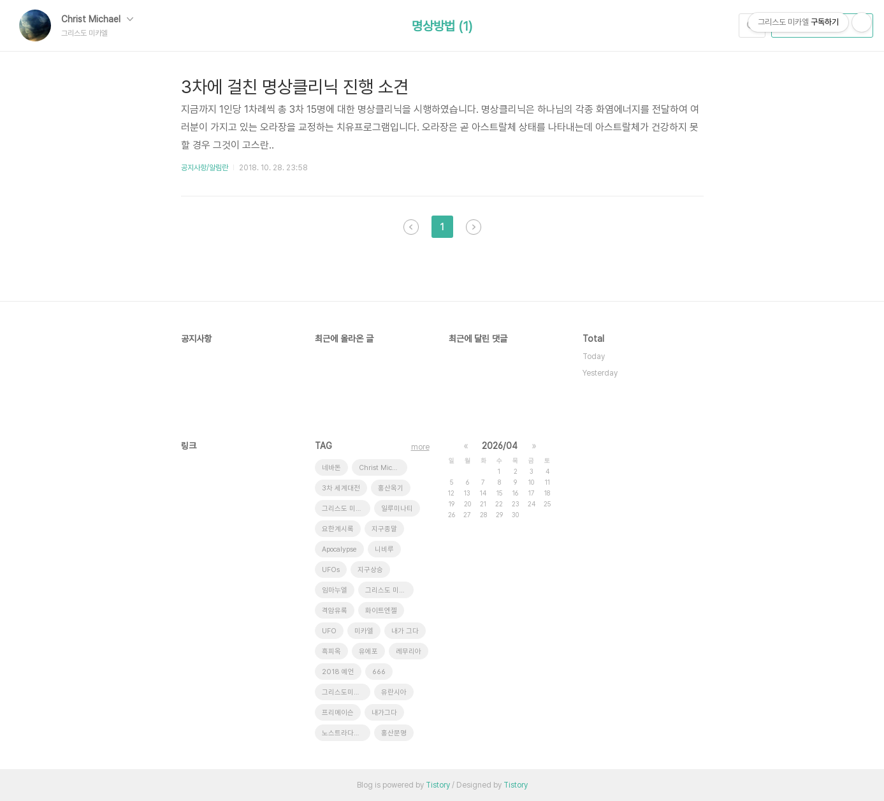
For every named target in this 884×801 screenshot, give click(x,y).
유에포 (368, 651)
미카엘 (363, 631)
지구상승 (370, 570)
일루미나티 (397, 508)
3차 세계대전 (341, 488)
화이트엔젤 (381, 610)
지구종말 (384, 529)
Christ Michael (97, 19)
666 (379, 672)
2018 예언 (338, 672)
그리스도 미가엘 (388, 590)
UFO (329, 631)
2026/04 (500, 446)
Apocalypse (339, 549)
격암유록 (334, 610)
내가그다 (384, 713)
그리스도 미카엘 (345, 508)
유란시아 (394, 692)
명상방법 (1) (442, 26)
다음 (473, 227)
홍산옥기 (390, 488)
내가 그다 (405, 631)
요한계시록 (338, 529)
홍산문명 (394, 733)
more (420, 447)
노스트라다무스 (344, 733)
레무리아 (408, 651)
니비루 (384, 549)
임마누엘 (334, 590)
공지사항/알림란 (204, 167)
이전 (411, 227)
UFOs (331, 570)
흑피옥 (331, 651)
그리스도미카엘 (344, 692)
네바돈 (331, 468)
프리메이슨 (338, 713)
